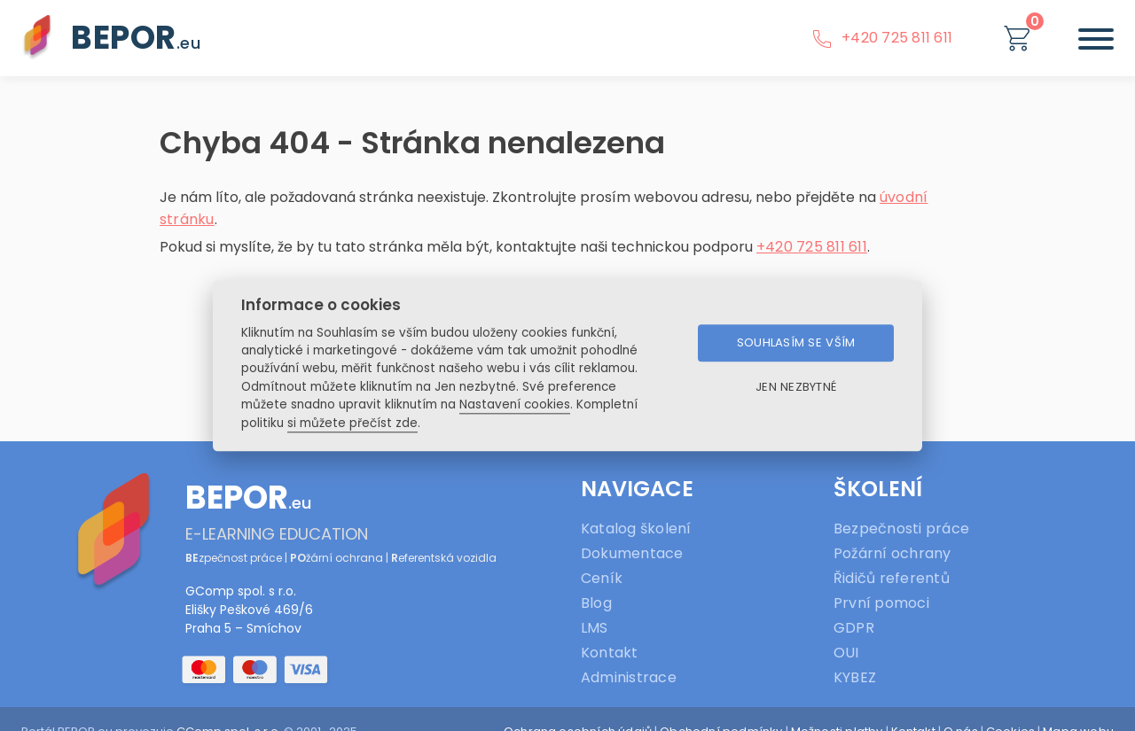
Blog (596, 603)
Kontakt (609, 652)
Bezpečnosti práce (901, 528)
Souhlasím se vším (796, 343)
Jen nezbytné (795, 387)
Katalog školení (636, 528)
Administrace (629, 677)
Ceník (601, 578)
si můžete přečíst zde (352, 423)
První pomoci (881, 603)
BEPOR (135, 37)
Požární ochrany (892, 553)
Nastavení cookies (514, 405)
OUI (846, 652)
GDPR (854, 628)
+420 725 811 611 (881, 37)
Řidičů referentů (892, 578)
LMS (594, 628)
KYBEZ (855, 677)
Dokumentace (632, 553)
